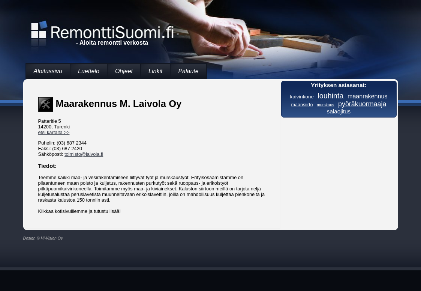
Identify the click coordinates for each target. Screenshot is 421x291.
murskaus (325, 105)
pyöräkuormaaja (362, 104)
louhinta (330, 96)
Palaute (188, 71)
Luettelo (88, 71)
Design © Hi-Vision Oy (43, 238)
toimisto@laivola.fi (83, 154)
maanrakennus (368, 96)
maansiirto (302, 104)
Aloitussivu (48, 71)
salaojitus (339, 111)
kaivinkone (302, 97)
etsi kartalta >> (54, 132)
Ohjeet (124, 71)
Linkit (155, 71)
